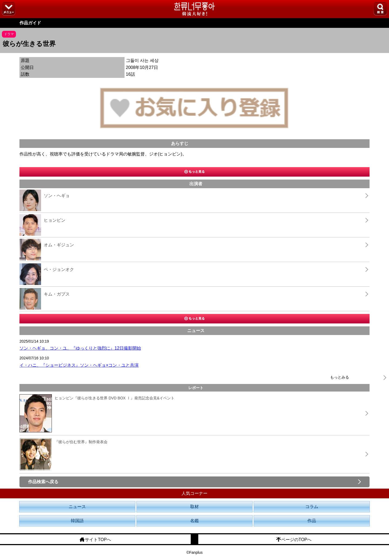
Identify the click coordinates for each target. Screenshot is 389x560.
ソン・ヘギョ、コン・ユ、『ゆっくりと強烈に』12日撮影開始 (80, 348)
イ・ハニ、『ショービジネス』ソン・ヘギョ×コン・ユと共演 (79, 365)
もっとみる (339, 377)
